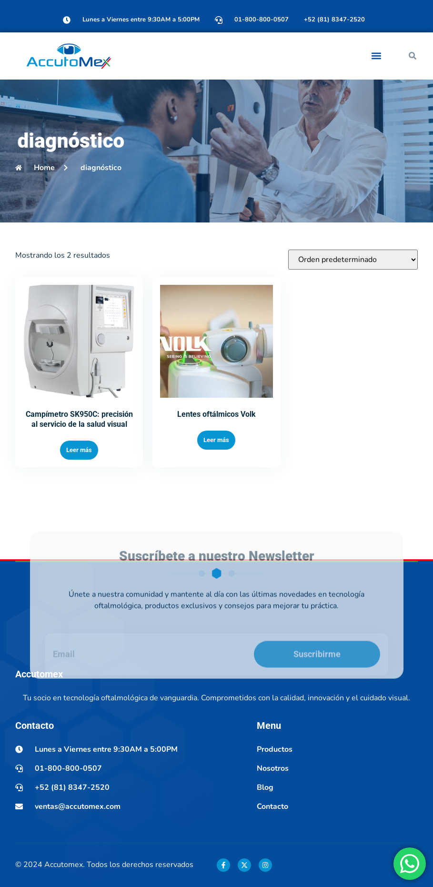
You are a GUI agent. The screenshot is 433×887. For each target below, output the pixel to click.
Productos (274, 749)
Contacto (272, 806)
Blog (265, 787)
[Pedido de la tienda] (353, 290)
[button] (376, 56)
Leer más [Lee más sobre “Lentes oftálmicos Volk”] (216, 470)
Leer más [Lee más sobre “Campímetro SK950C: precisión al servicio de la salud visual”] (79, 480)
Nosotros (273, 768)
